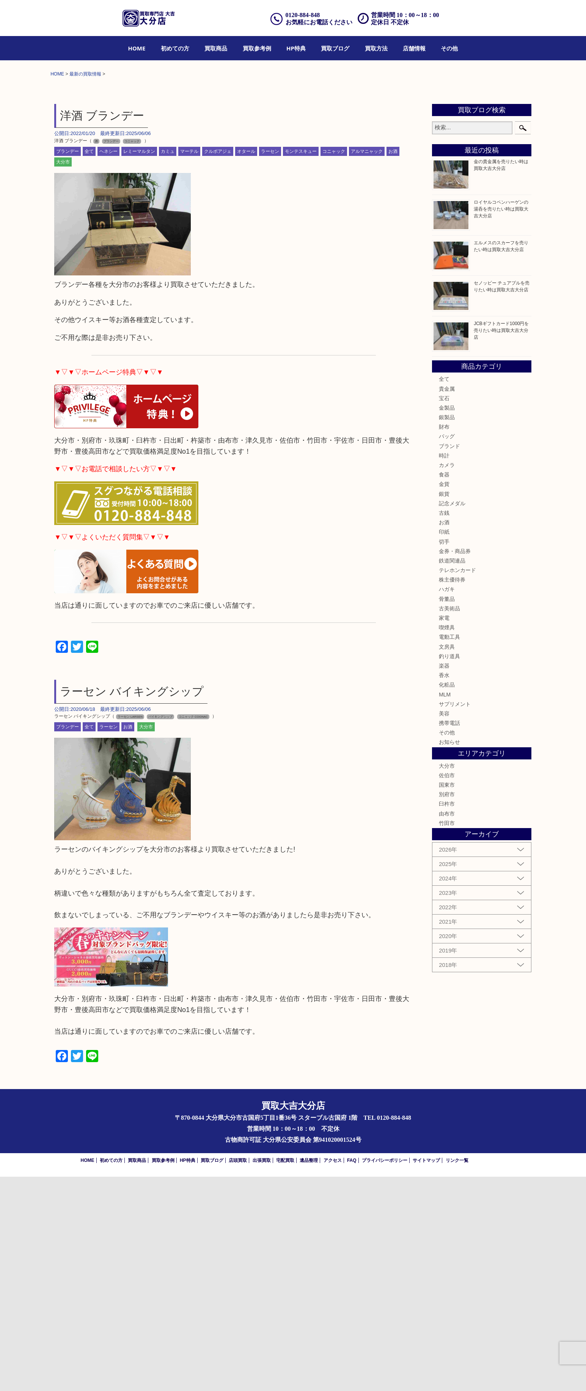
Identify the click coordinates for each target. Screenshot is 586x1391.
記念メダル (452, 718)
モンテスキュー (301, 365)
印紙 (444, 746)
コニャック (333, 365)
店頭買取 (238, 1374)
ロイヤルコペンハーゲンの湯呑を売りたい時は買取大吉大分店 (501, 423)
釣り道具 (449, 871)
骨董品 (447, 813)
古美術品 (449, 823)
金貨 (444, 698)
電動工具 (449, 851)
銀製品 (447, 632)
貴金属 (447, 603)
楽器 (444, 880)
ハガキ (447, 804)
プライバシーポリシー (384, 1374)
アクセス (333, 1374)
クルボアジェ (217, 365)
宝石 (444, 613)
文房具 (447, 861)
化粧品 (447, 899)
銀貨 (444, 708)
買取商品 (215, 48)
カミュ (167, 365)
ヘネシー (108, 365)
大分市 (63, 376)
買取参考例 (257, 48)
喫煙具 (447, 842)
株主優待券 (452, 794)
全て (89, 365)
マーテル (189, 365)
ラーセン (270, 365)
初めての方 (175, 48)
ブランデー (67, 365)
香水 (444, 889)
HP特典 (296, 48)
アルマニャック (367, 365)
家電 (444, 832)
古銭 (444, 727)
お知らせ (449, 957)
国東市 (447, 999)
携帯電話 (449, 937)
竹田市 (447, 1037)
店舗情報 (414, 48)
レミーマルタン (139, 365)
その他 (449, 48)
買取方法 (376, 48)
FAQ (352, 1374)
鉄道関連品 (452, 775)
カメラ (447, 679)
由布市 (447, 1028)
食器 (444, 689)
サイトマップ (426, 1374)
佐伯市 (447, 990)
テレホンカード (457, 784)
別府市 (447, 1009)
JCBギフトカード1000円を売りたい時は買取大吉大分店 (501, 544)
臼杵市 (447, 1018)
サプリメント (455, 918)
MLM (445, 909)
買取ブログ (335, 48)
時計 (444, 670)
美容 (444, 928)
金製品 (447, 622)
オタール (246, 365)
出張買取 (262, 1374)
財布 (444, 641)
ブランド (449, 660)
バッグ (447, 651)
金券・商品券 (455, 765)
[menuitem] (137, 48)
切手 (444, 756)
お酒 (392, 365)
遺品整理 (309, 1374)
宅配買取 (285, 1374)
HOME (137, 48)
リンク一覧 (457, 1374)
